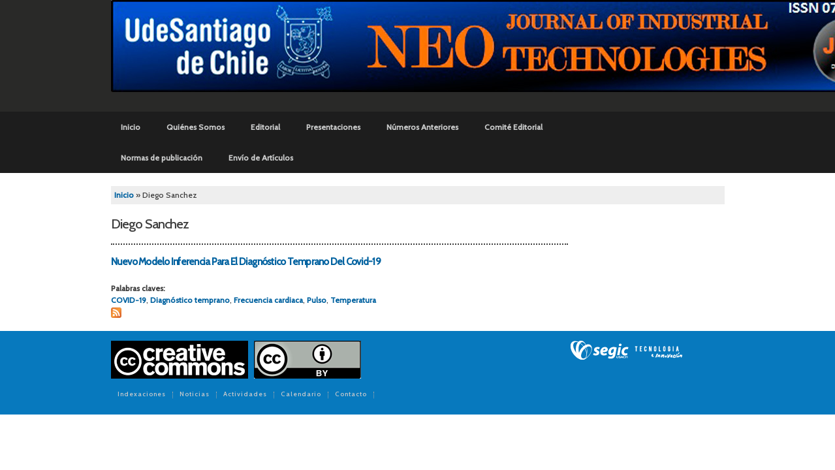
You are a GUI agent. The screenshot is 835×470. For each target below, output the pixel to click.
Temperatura (353, 300)
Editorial (265, 127)
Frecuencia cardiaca (268, 300)
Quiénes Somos (195, 127)
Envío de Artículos (260, 158)
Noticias (195, 395)
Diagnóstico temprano (190, 300)
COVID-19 (128, 300)
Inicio (130, 127)
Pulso (316, 300)
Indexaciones (142, 395)
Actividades (245, 395)
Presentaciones (333, 127)
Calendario (301, 395)
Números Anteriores (422, 127)
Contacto (351, 395)
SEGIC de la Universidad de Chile (626, 350)
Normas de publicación (161, 158)
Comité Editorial (513, 127)
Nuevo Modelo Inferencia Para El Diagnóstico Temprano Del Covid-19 (246, 262)
